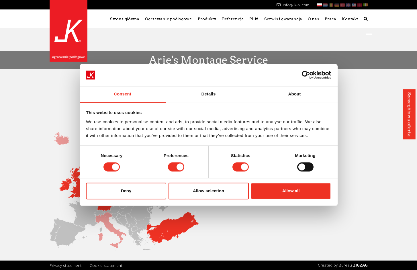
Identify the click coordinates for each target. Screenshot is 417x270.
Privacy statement (66, 265)
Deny (126, 190)
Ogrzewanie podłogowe (168, 19)
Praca (330, 19)
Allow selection (208, 190)
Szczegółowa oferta (409, 114)
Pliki (254, 19)
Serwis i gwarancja (283, 19)
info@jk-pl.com (293, 4)
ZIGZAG (360, 265)
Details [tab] (208, 93)
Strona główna (124, 19)
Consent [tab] (122, 93)
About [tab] (294, 93)
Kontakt (350, 19)
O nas (313, 19)
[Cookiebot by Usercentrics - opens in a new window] (306, 75)
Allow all (291, 190)
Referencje (233, 19)
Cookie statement (106, 265)
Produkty (207, 19)
